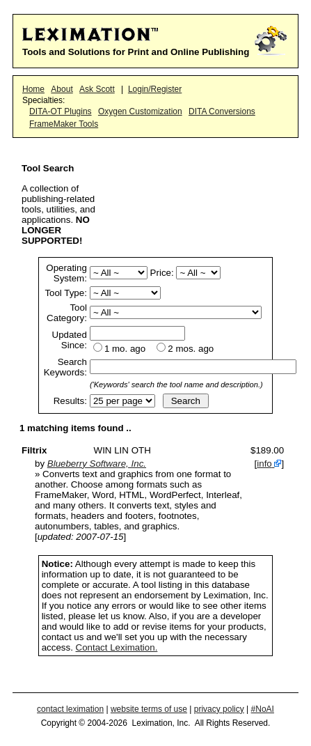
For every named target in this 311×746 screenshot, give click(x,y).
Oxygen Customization (140, 111)
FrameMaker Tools (63, 124)
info (264, 463)
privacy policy (219, 709)
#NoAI (262, 709)
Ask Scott (97, 89)
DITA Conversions (222, 111)
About (61, 89)
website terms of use (149, 709)
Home (33, 89)
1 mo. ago (124, 348)
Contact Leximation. (117, 647)
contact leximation (70, 709)
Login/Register (155, 89)
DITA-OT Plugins (60, 111)
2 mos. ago (191, 348)
